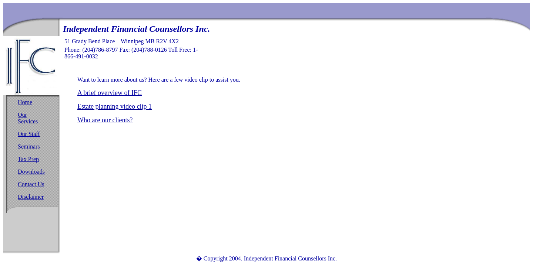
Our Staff (29, 134)
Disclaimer (31, 197)
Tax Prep (28, 159)
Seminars (29, 146)
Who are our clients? (105, 120)
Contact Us (31, 184)
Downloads (31, 171)
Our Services (28, 118)
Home (25, 102)
